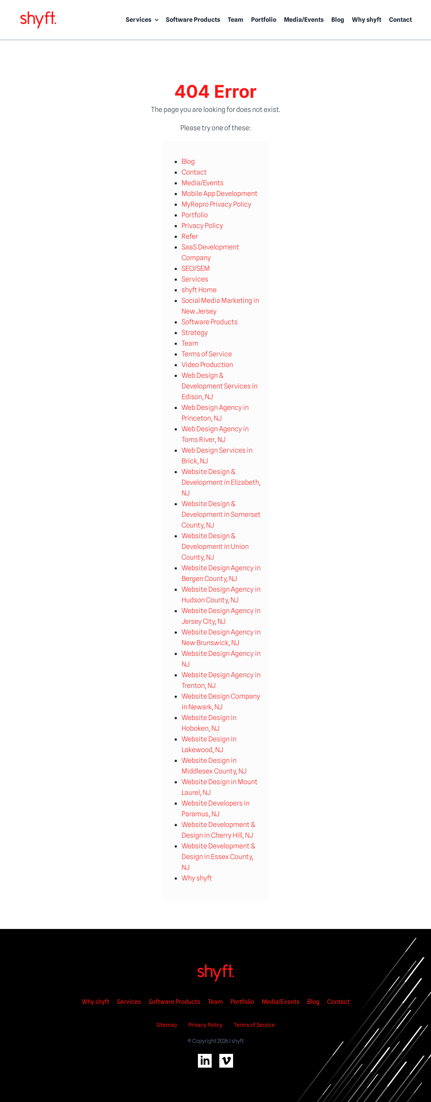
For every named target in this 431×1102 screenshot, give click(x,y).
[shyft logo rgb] (38, 13)
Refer (189, 236)
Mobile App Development (219, 193)
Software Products (209, 322)
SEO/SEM (195, 268)
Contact (194, 172)
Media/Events (202, 183)
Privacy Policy (202, 226)
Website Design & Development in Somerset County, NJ (221, 514)
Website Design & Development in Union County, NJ (215, 546)
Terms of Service (206, 354)
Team (189, 343)
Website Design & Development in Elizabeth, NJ (221, 482)
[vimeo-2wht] (226, 1057)
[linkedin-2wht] (205, 1057)
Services (194, 279)
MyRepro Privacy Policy (216, 204)
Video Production (207, 365)
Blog (188, 161)
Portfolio (194, 215)
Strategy (194, 332)
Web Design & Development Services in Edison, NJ (219, 386)
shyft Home (199, 290)
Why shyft (196, 878)
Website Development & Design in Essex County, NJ (218, 856)
